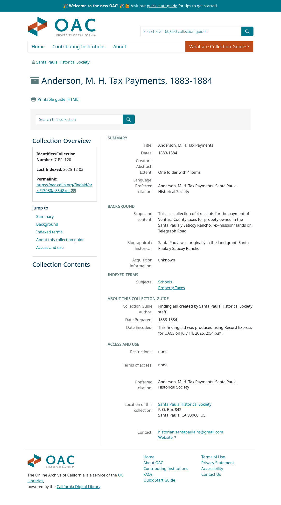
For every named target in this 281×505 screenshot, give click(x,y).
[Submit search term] (247, 31)
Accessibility (212, 468)
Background (47, 224)
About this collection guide (60, 239)
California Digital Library (78, 486)
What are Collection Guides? (219, 46)
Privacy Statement (217, 462)
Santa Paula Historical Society (62, 62)
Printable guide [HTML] (58, 99)
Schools (165, 282)
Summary (45, 216)
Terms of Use (213, 457)
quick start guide (162, 5)
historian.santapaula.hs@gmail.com (190, 432)
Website (165, 437)
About (119, 46)
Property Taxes (171, 287)
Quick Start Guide (159, 480)
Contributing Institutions (78, 46)
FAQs (148, 474)
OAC (62, 26)
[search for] (191, 31)
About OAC (153, 462)
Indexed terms (49, 232)
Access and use (50, 247)
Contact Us (211, 474)
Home (38, 46)
